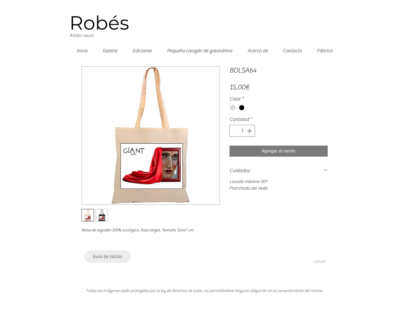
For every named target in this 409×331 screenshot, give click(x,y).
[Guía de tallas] (107, 256)
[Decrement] (234, 130)
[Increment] (250, 130)
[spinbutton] (242, 130)
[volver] (319, 261)
